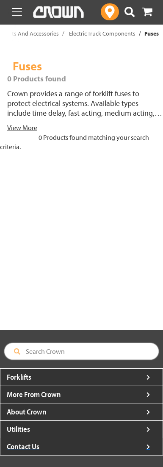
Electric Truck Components (102, 33)
